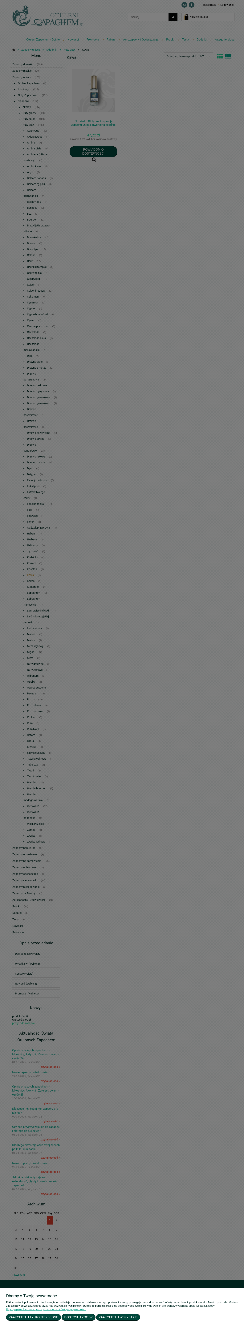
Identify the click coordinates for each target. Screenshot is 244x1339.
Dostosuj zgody (78, 1317)
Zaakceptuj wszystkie (118, 1317)
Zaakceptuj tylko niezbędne (33, 1317)
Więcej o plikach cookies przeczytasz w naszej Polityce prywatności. (46, 1309)
